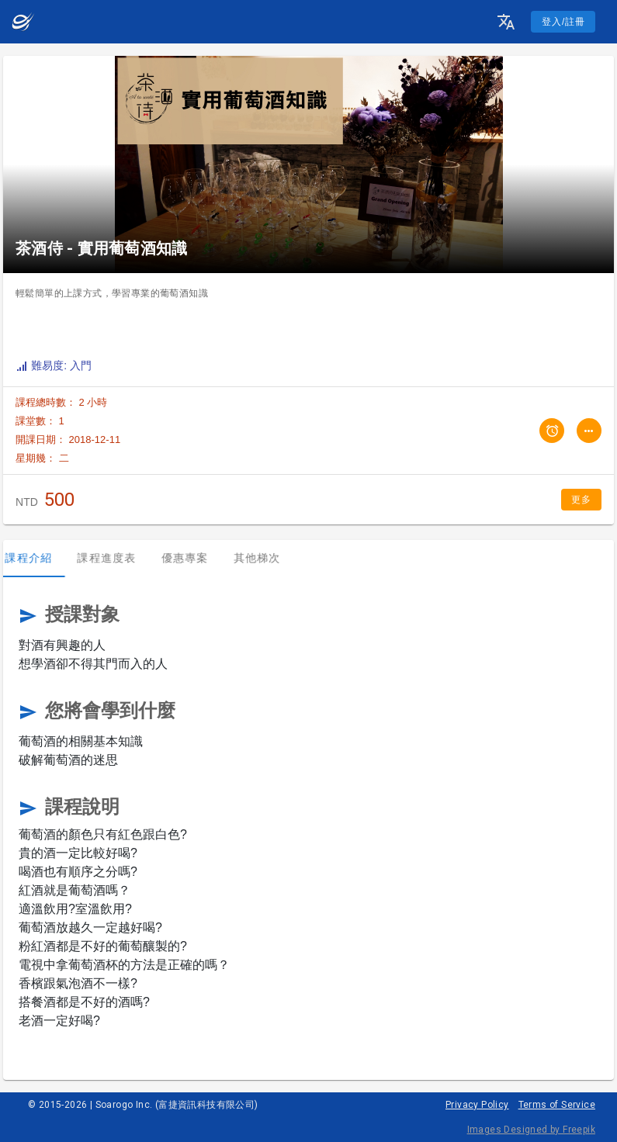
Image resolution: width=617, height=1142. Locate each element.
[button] (506, 21)
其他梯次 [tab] (267, 558)
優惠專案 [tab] (195, 558)
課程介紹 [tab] (39, 558)
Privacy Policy (477, 1104)
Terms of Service (556, 1104)
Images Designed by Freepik (531, 1129)
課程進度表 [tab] (117, 558)
